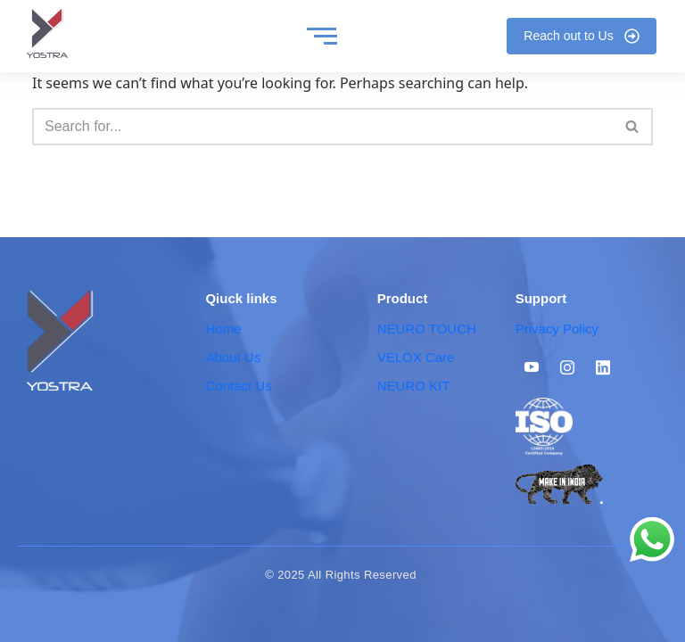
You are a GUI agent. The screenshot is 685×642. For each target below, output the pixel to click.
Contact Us (238, 385)
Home (223, 328)
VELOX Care (416, 357)
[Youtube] (531, 366)
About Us (232, 357)
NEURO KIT (413, 385)
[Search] (322, 126)
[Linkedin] (603, 366)
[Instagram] (567, 366)
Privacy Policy (557, 328)
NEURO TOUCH (426, 328)
